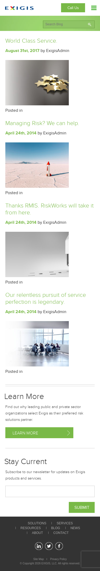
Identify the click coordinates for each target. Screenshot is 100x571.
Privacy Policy (58, 559)
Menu (94, 8)
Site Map (38, 559)
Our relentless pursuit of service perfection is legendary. (45, 298)
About (37, 533)
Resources (31, 528)
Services (65, 523)
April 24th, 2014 (21, 133)
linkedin (39, 546)
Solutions (37, 523)
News (75, 528)
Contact (61, 533)
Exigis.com (19, 8)
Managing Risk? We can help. (42, 123)
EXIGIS (45, 563)
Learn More (25, 433)
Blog (55, 528)
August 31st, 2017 (22, 50)
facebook (59, 546)
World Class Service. (31, 40)
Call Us (73, 8)
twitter (49, 546)
